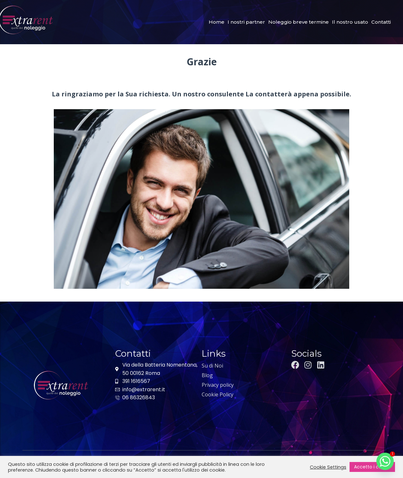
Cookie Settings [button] (328, 467)
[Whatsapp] (385, 461)
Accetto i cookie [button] (372, 467)
